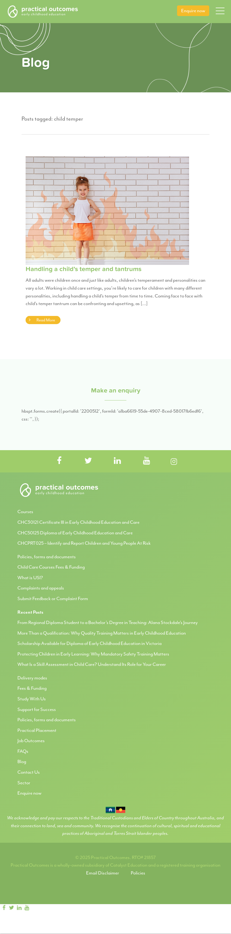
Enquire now (193, 11)
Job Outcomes (31, 741)
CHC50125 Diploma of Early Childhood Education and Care (75, 533)
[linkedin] (19, 908)
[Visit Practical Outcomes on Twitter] (88, 461)
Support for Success (36, 709)
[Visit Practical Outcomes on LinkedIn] (117, 461)
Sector (23, 783)
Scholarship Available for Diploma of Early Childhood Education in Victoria (89, 643)
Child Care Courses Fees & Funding (51, 567)
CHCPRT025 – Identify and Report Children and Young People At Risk (84, 543)
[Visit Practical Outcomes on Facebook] (59, 461)
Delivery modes (32, 678)
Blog (21, 761)
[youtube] (27, 908)
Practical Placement (36, 730)
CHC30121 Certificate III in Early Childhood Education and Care (78, 522)
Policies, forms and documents (46, 557)
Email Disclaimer (102, 873)
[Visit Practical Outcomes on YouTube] (146, 461)
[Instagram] (36, 908)
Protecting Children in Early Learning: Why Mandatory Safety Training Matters (93, 654)
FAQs (22, 751)
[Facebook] (4, 908)
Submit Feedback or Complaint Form (52, 598)
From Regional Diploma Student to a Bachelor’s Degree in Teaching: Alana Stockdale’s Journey (107, 622)
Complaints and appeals (40, 588)
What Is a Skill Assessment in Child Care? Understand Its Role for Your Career (91, 664)
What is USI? (30, 578)
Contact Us (28, 772)
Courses (25, 512)
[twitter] (11, 908)
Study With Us (31, 699)
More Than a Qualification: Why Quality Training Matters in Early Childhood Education (101, 633)
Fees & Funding (32, 688)
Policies (138, 873)
